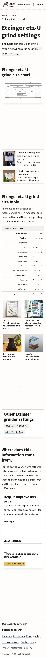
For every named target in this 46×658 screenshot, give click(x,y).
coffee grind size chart (13, 475)
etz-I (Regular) (16, 425)
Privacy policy (33, 636)
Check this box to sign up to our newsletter (21, 555)
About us (7, 636)
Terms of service (10, 642)
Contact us (19, 636)
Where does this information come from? (18, 455)
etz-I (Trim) (14, 432)
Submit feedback (14, 563)
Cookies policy (28, 642)
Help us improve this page (20, 499)
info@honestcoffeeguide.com (17, 648)
